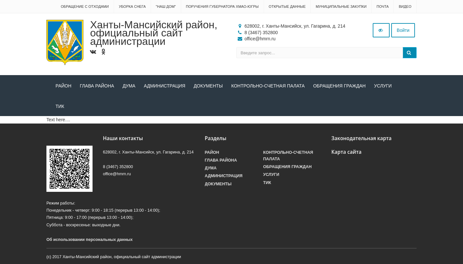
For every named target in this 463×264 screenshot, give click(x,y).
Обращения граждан (339, 85)
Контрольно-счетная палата (268, 85)
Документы (208, 85)
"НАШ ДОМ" (166, 6)
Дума (128, 85)
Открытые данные (287, 6)
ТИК (60, 106)
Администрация (164, 85)
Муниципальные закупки (341, 6)
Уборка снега (132, 6)
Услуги (383, 85)
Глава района (97, 85)
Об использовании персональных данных (89, 239)
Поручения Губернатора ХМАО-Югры (222, 6)
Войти (403, 30)
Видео (405, 6)
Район (63, 85)
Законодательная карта (362, 138)
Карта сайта (347, 152)
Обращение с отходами (85, 6)
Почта (383, 6)
